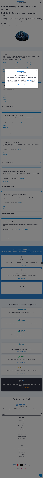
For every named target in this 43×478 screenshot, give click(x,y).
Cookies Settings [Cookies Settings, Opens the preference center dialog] (21, 84)
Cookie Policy (29, 80)
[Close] (36, 70)
